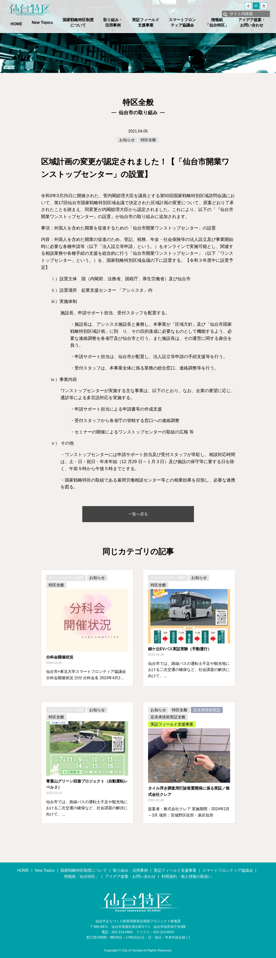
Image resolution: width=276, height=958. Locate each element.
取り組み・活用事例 (113, 22)
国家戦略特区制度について (78, 22)
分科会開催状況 (59, 657)
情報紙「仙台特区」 (217, 22)
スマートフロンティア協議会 (182, 22)
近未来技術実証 (206, 710)
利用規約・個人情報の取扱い (186, 876)
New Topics (42, 22)
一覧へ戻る (138, 514)
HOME (16, 24)
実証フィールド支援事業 (145, 22)
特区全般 (148, 140)
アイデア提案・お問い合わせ (251, 22)
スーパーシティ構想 (66, 578)
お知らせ (127, 140)
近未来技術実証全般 (168, 717)
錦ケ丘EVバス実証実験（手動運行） (179, 649)
